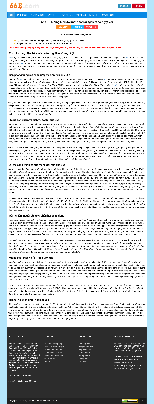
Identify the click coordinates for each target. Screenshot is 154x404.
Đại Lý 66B (93, 15)
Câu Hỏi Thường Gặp (53, 343)
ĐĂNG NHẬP (124, 6)
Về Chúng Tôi (50, 358)
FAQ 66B (83, 362)
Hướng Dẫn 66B (107, 15)
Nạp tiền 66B (53, 15)
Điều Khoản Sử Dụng (53, 352)
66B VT (31, 400)
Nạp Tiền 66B (85, 349)
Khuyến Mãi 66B (37, 15)
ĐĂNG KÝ (139, 6)
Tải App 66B (81, 15)
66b (10, 57)
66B (11, 15)
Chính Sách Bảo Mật (53, 349)
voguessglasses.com (132, 368)
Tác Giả (47, 362)
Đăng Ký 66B (22, 15)
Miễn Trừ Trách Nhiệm (54, 346)
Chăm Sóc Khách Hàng (54, 355)
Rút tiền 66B (67, 15)
